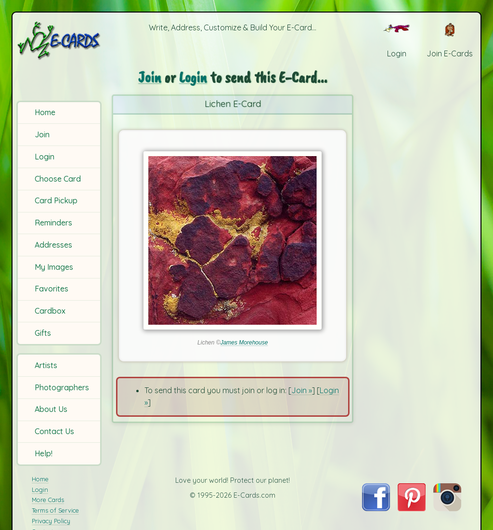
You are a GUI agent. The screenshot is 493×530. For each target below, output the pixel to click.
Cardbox (50, 311)
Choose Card (58, 179)
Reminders (53, 222)
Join (42, 134)
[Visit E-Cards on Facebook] (375, 508)
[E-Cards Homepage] (59, 40)
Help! (43, 453)
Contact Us (54, 431)
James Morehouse (244, 342)
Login (44, 156)
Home (45, 112)
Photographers (62, 387)
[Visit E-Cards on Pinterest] (412, 508)
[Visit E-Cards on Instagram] (447, 508)
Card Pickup (56, 200)
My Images (54, 267)
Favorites (51, 288)
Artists (46, 365)
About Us (51, 409)
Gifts (43, 333)
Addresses (53, 245)
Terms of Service (55, 510)
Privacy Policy (51, 521)
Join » (301, 390)
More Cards (48, 500)
